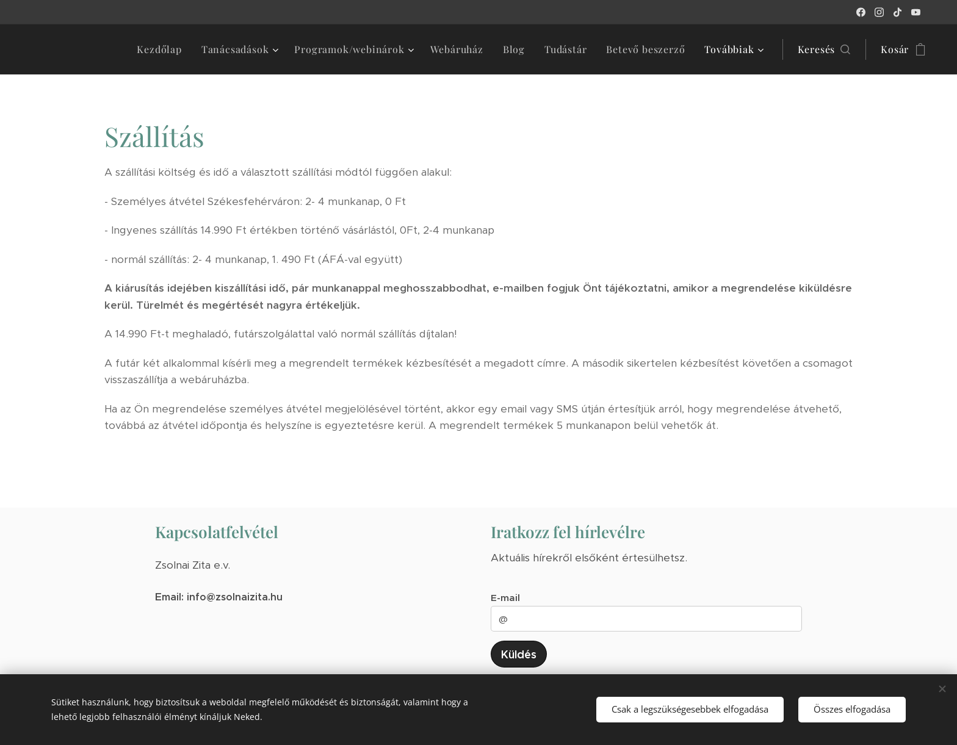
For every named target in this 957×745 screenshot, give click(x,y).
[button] (824, 49)
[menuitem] (162, 49)
